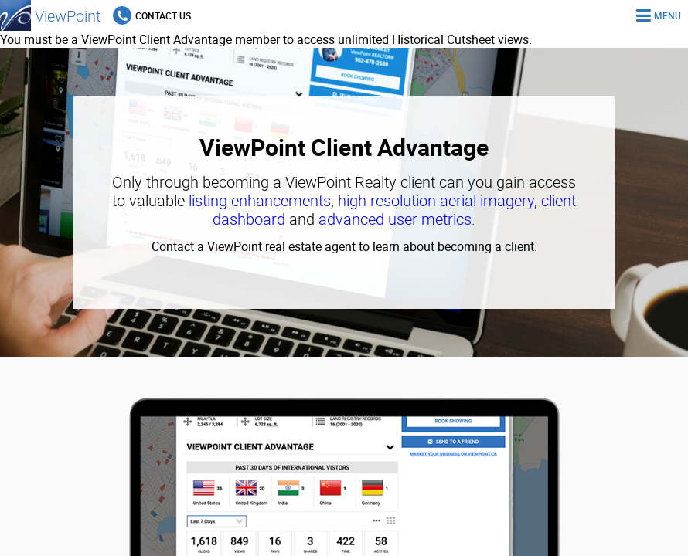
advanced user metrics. (396, 218)
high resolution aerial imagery (436, 200)
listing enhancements (260, 200)
